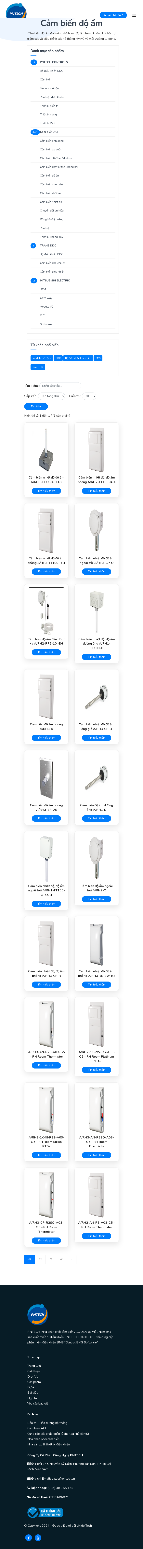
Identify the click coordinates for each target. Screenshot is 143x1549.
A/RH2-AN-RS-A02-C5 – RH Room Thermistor (96, 1225)
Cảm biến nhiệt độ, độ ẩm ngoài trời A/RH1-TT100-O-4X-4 (46, 890)
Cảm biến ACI (36, 1428)
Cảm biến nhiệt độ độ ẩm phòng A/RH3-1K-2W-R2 (96, 973)
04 (61, 1259)
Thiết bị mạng (48, 114)
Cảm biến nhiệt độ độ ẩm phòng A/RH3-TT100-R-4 (46, 560)
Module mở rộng (50, 88)
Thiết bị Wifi (47, 123)
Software (46, 324)
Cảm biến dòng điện (52, 184)
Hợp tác (32, 1398)
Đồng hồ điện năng (51, 219)
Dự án (31, 1387)
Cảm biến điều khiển (52, 272)
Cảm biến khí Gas (50, 193)
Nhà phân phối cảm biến (43, 1439)
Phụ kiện (45, 228)
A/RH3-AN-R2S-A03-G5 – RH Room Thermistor (46, 1054)
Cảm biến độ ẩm (49, 175)
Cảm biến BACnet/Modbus (56, 158)
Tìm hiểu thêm (46, 491)
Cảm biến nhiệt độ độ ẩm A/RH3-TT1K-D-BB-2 (46, 479)
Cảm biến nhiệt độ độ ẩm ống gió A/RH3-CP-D (96, 726)
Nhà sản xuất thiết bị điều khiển (48, 1444)
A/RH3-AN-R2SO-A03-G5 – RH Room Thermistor (96, 1142)
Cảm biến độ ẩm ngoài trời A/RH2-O (97, 888)
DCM (43, 289)
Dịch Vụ (32, 1376)
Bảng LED (37, 367)
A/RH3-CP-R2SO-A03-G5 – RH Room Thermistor (46, 1227)
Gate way (46, 298)
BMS (98, 358)
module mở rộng (41, 358)
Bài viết (32, 1392)
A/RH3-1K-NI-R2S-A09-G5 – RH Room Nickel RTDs (46, 1142)
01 (29, 1259)
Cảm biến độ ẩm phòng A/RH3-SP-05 (46, 807)
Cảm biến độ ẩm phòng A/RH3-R (46, 726)
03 (51, 1259)
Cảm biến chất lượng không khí (59, 167)
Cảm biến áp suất (50, 149)
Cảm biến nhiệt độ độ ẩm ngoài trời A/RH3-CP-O (96, 560)
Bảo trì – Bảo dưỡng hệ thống (47, 1423)
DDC (58, 358)
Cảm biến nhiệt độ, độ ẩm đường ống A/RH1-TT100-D (96, 643)
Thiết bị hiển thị (49, 106)
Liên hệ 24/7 (113, 15)
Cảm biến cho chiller (52, 263)
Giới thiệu (33, 1371)
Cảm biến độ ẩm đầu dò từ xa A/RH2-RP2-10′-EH (46, 641)
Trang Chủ (34, 1366)
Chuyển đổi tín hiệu (52, 210)
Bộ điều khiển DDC (51, 71)
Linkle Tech (84, 1526)
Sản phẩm (34, 1382)
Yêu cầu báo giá (37, 1403)
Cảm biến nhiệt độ (51, 202)
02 (40, 1259)
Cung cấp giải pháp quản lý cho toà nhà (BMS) (58, 1434)
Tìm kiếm (36, 406)
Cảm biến (45, 79)
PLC (42, 315)
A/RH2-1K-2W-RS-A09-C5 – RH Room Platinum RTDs (97, 1056)
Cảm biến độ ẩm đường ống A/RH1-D (96, 807)
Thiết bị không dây (51, 237)
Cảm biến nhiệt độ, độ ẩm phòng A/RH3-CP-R (46, 973)
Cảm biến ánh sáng (52, 141)
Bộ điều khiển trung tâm (78, 358)
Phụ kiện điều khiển (52, 97)
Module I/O (47, 307)
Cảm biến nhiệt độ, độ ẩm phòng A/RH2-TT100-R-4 (96, 479)
